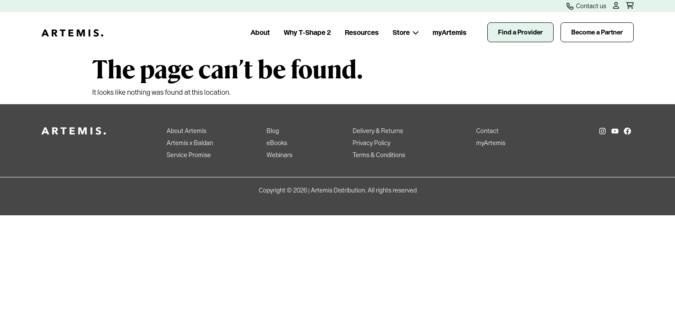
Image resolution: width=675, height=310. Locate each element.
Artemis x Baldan (190, 143)
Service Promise (189, 155)
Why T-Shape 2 (307, 32)
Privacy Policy (371, 143)
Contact (487, 131)
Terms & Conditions (379, 155)
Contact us (586, 6)
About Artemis (186, 131)
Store (406, 32)
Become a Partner (597, 32)
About (260, 32)
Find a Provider (520, 32)
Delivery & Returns (378, 131)
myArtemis (450, 32)
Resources (362, 32)
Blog (272, 131)
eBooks (276, 143)
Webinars (279, 155)
